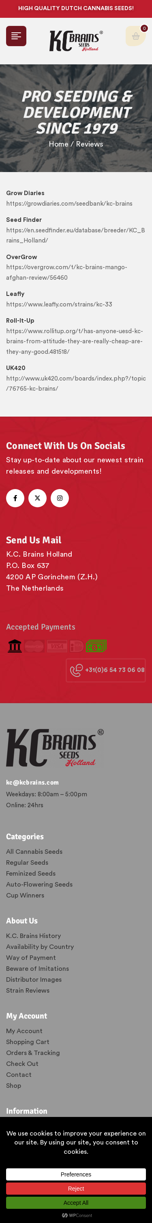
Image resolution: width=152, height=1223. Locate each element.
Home (59, 144)
